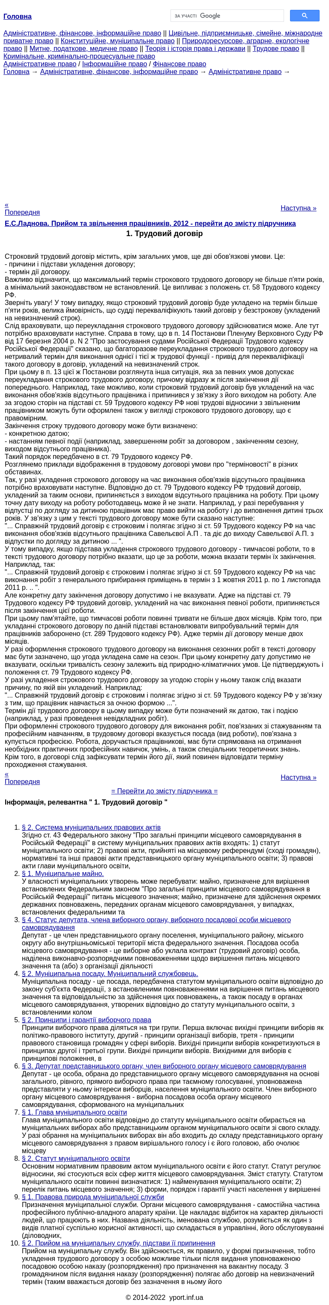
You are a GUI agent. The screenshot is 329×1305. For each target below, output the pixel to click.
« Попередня (22, 208)
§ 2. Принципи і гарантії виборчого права (86, 1020)
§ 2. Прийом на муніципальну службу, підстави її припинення (118, 1243)
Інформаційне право (114, 64)
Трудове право (276, 48)
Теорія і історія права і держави (195, 48)
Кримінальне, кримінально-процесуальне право (79, 56)
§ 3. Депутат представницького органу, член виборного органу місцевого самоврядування (164, 1066)
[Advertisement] (164, 135)
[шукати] (226, 16)
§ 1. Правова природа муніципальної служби (93, 1197)
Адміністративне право (39, 64)
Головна (16, 71)
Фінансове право (179, 64)
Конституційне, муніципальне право (118, 40)
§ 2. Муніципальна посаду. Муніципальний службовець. (110, 973)
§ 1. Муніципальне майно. (63, 873)
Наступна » (299, 208)
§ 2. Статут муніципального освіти (76, 1158)
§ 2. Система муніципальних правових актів (91, 827)
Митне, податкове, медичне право (84, 48)
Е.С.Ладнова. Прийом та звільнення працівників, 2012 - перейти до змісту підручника (150, 223)
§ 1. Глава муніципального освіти (74, 1112)
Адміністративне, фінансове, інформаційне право (82, 33)
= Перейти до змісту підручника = (164, 791)
